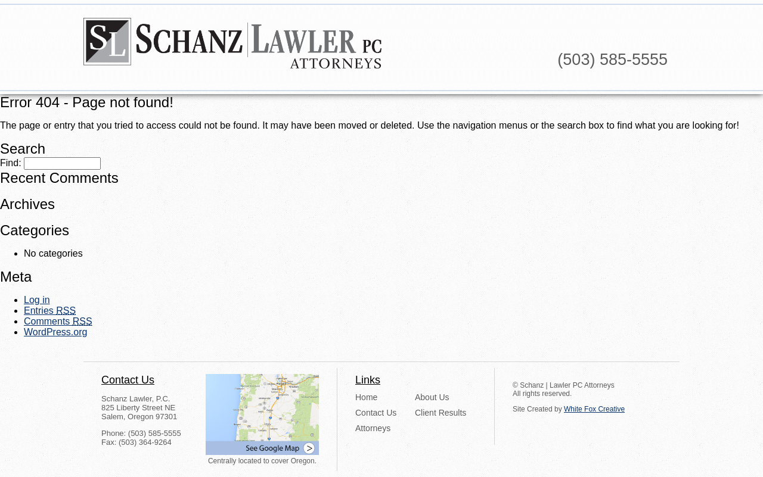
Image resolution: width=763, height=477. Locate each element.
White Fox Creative (594, 409)
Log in (37, 300)
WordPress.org (55, 332)
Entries (50, 310)
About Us (432, 397)
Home (366, 397)
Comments (58, 321)
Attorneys (372, 428)
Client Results (440, 412)
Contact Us (375, 412)
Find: (10, 163)
